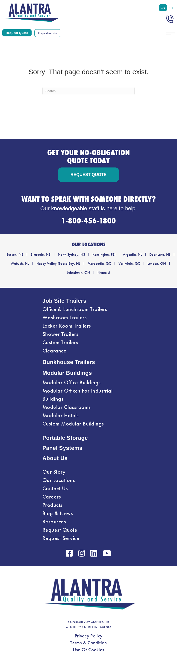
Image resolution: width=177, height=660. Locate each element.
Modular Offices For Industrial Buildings (77, 394)
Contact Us (55, 488)
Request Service (60, 538)
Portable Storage (65, 438)
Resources (54, 521)
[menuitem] (163, 7)
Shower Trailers (60, 334)
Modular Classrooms (66, 407)
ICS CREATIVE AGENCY (97, 627)
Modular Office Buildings (71, 382)
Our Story (53, 472)
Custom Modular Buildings (73, 423)
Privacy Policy (88, 636)
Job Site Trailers (64, 301)
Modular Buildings (67, 373)
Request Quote (59, 530)
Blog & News (57, 513)
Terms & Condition (88, 643)
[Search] (88, 91)
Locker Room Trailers (66, 326)
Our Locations (58, 480)
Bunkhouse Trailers (68, 362)
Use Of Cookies (88, 650)
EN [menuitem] (163, 7)
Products (52, 505)
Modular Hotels (60, 415)
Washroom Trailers (64, 317)
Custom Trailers (60, 342)
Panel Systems (62, 448)
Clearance (54, 350)
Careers (51, 496)
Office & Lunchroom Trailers (74, 309)
